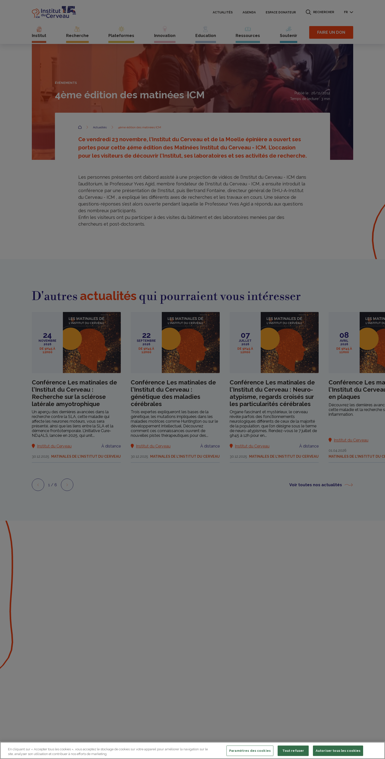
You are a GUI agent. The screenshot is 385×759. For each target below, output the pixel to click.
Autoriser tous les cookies (338, 751)
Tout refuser (293, 751)
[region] (192, 750)
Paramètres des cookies (250, 751)
